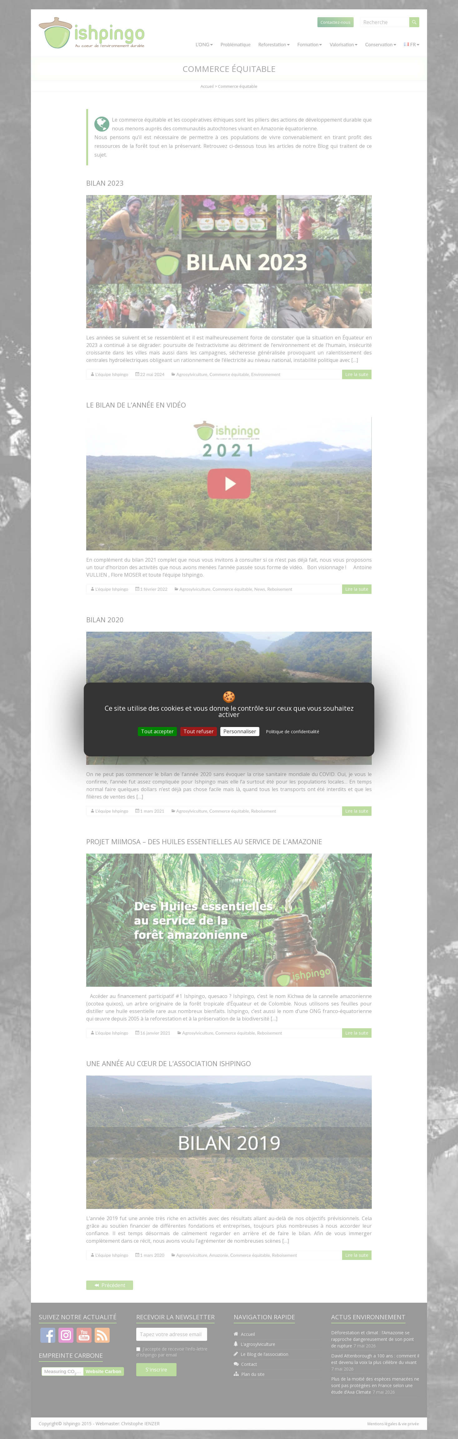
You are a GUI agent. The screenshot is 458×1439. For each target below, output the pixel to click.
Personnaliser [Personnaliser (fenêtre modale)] (239, 731)
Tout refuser (198, 731)
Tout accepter (157, 731)
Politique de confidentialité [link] (292, 732)
